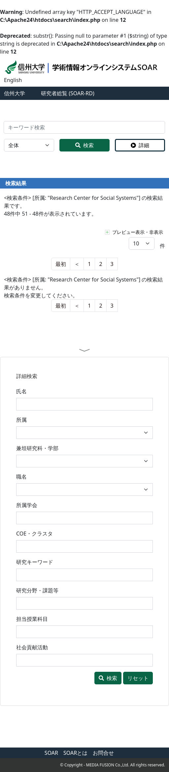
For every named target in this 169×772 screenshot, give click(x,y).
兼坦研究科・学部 (37, 448)
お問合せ (103, 752)
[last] (77, 264)
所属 (21, 419)
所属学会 (26, 505)
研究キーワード (34, 562)
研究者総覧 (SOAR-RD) (67, 93)
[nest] (60, 264)
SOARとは (75, 752)
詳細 (140, 145)
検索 (84, 145)
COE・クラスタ (34, 533)
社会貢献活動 (32, 647)
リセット (138, 678)
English (13, 80)
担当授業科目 (32, 618)
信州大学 (14, 93)
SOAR (51, 752)
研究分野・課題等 (37, 590)
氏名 (21, 391)
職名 (21, 476)
